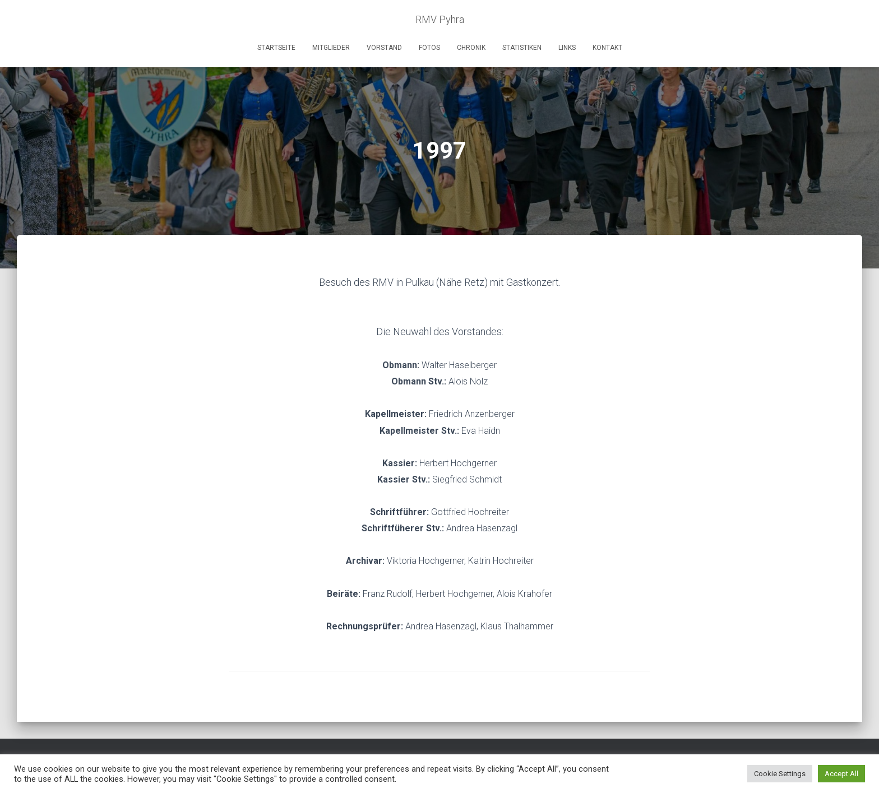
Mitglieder (331, 48)
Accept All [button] (841, 773)
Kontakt (607, 48)
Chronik (471, 48)
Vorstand (384, 48)
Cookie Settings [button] (780, 773)
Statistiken (522, 48)
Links (567, 48)
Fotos (429, 48)
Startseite (276, 48)
